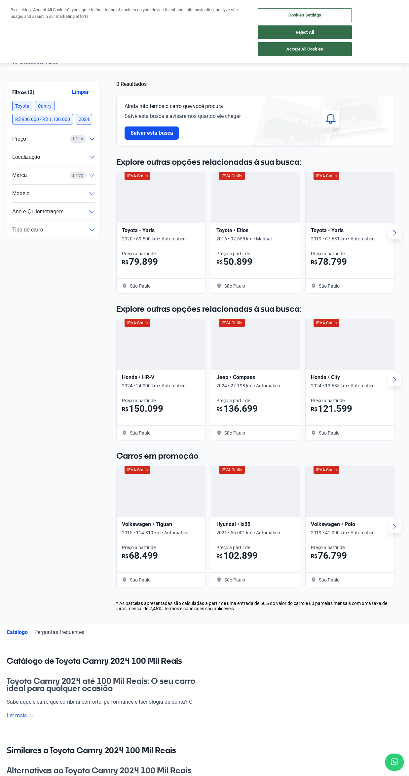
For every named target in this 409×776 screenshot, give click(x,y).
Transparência (302, 738)
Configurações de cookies (254, 738)
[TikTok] (75, 687)
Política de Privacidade (150, 738)
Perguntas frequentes (59, 335)
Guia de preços (211, 614)
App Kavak (84, 629)
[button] (22, 106)
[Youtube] (43, 687)
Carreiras (205, 629)
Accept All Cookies (304, 49)
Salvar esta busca (151, 133)
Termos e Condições (201, 738)
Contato (204, 645)
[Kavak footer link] (25, 630)
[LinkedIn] (59, 687)
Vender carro (86, 614)
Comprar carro (88, 599)
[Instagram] (27, 687)
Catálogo (17, 335)
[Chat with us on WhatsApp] (394, 762)
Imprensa (206, 660)
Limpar (80, 92)
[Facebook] (12, 687)
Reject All (305, 32)
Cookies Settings (304, 15)
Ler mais (21, 418)
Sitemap (331, 738)
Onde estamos (87, 645)
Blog (200, 599)
